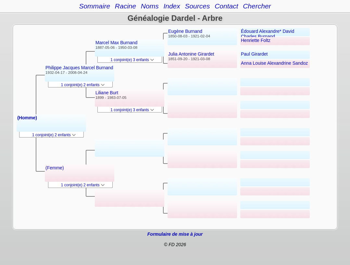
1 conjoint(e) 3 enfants (132, 60)
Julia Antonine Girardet (191, 54)
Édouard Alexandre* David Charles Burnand (267, 34)
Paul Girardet (254, 54)
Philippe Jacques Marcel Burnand (79, 67)
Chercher (257, 6)
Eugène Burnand (185, 31)
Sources (197, 6)
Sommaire (94, 6)
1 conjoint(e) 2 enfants (54, 135)
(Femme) (54, 167)
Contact (226, 6)
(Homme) (27, 117)
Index (171, 6)
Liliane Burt (106, 92)
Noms (150, 6)
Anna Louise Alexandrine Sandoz (274, 63)
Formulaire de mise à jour (175, 234)
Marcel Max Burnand (116, 42)
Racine (125, 6)
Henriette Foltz (255, 40)
